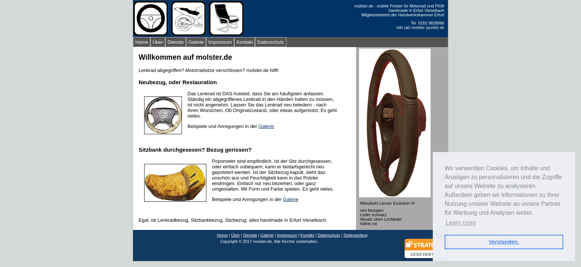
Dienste (175, 42)
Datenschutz (270, 42)
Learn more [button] (461, 223)
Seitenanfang (355, 235)
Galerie (196, 42)
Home (141, 42)
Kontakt (244, 42)
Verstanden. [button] (504, 242)
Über (158, 42)
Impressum (220, 42)
